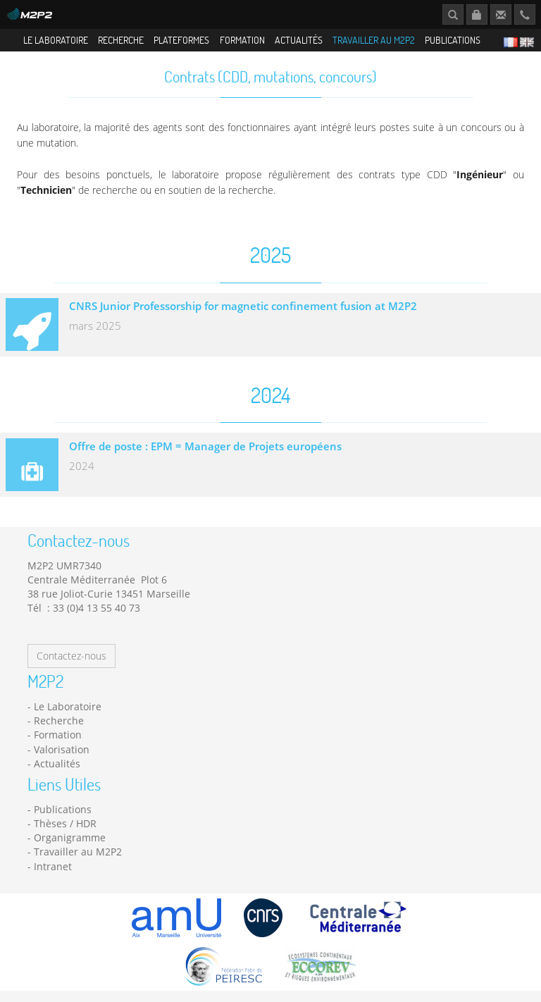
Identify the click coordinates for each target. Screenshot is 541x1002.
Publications (452, 40)
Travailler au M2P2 (373, 40)
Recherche (121, 40)
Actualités (299, 40)
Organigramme (70, 841)
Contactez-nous (71, 660)
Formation (242, 40)
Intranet (53, 870)
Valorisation (61, 753)
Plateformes (181, 40)
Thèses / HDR (65, 827)
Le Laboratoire (55, 40)
